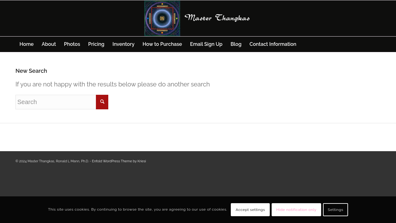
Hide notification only (296, 210)
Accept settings (250, 210)
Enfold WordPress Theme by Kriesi (119, 161)
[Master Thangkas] (198, 18)
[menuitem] (26, 44)
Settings (335, 210)
